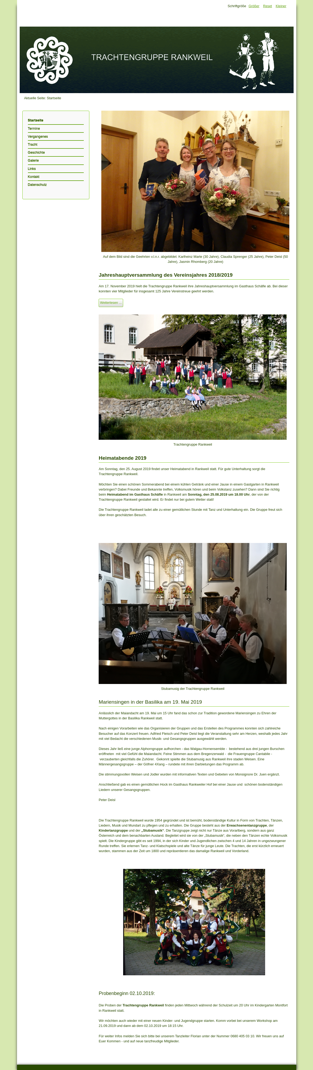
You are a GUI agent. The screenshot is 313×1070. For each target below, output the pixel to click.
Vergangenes (38, 136)
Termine (34, 128)
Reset (267, 6)
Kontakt (33, 177)
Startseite (35, 120)
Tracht (32, 144)
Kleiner (281, 6)
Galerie (33, 160)
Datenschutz (37, 184)
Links (32, 169)
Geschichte (36, 152)
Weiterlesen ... (111, 303)
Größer (254, 6)
